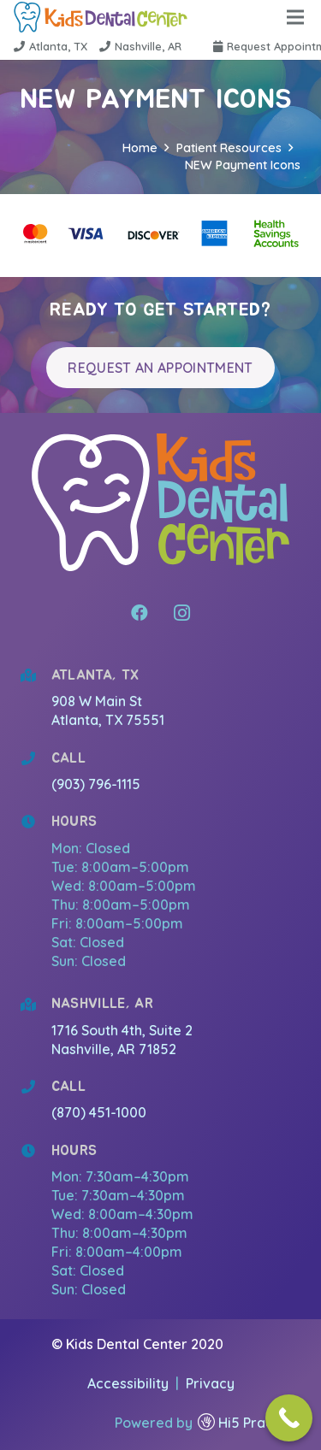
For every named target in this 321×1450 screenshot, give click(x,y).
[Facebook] (139, 613)
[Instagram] (182, 613)
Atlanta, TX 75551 (107, 719)
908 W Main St (98, 701)
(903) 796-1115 (95, 784)
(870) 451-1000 (98, 1112)
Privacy (210, 1383)
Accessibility (129, 1383)
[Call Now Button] (288, 1417)
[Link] (100, 17)
